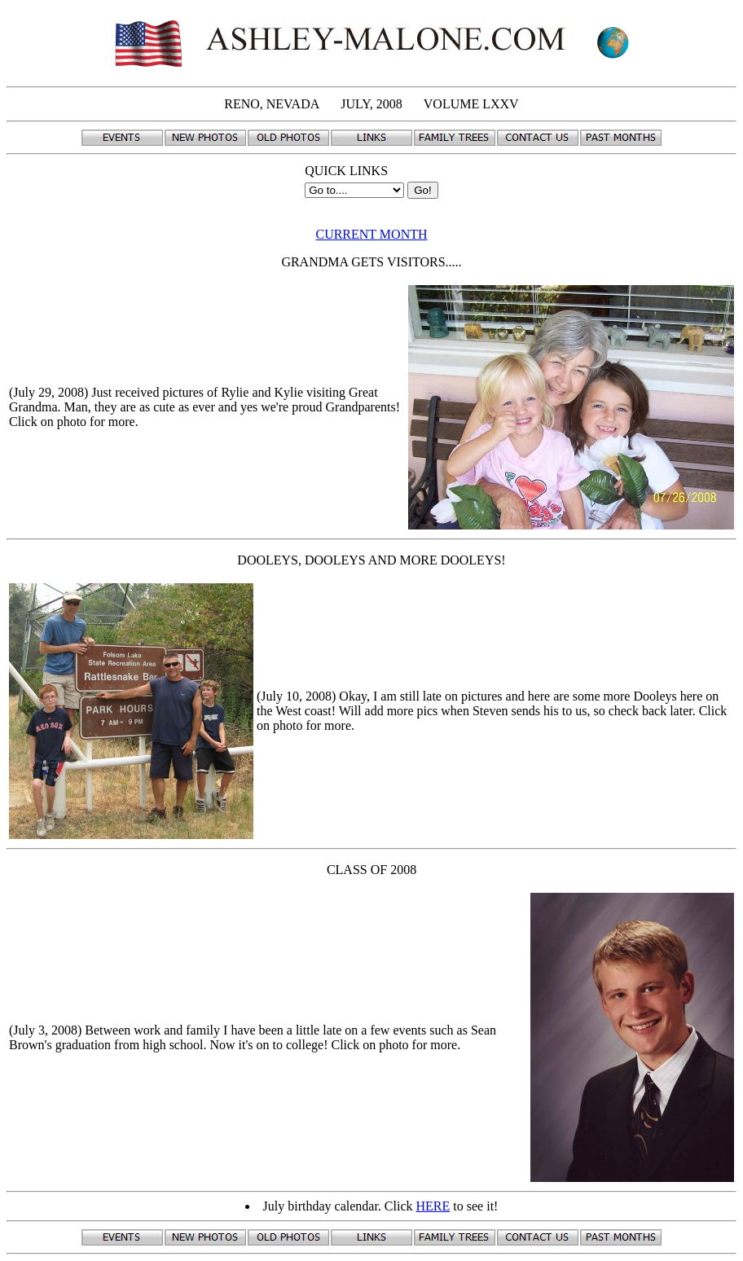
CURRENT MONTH (371, 234)
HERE (433, 1206)
